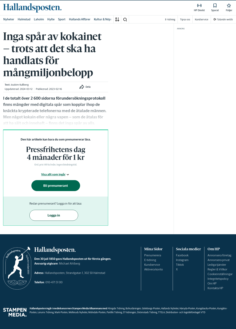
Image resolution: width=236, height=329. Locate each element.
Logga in (54, 215)
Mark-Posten (61, 312)
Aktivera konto (153, 269)
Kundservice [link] (201, 19)
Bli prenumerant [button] (55, 185)
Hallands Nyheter (170, 308)
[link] (32, 8)
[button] (125, 19)
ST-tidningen (129, 312)
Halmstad (24, 19)
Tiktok (180, 264)
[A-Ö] (117, 19)
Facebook (182, 255)
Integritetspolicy (218, 279)
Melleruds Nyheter (78, 312)
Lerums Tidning (46, 312)
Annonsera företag (219, 255)
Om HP (212, 283)
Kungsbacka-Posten (206, 308)
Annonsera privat (219, 260)
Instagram (182, 260)
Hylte (51, 19)
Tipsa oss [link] (185, 19)
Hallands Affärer (79, 19)
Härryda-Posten (187, 308)
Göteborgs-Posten (151, 308)
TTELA (161, 312)
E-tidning (150, 260)
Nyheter (8, 19)
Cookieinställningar (220, 274)
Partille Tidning (114, 312)
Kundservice (152, 264)
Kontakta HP (215, 288)
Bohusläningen (133, 308)
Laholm (39, 19)
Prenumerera (152, 255)
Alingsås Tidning (116, 308)
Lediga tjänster (217, 264)
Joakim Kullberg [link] (20, 84)
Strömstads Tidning (147, 312)
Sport (61, 19)
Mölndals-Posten (97, 312)
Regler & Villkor (217, 269)
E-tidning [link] (170, 19)
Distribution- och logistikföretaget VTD (185, 312)
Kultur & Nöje (102, 19)
